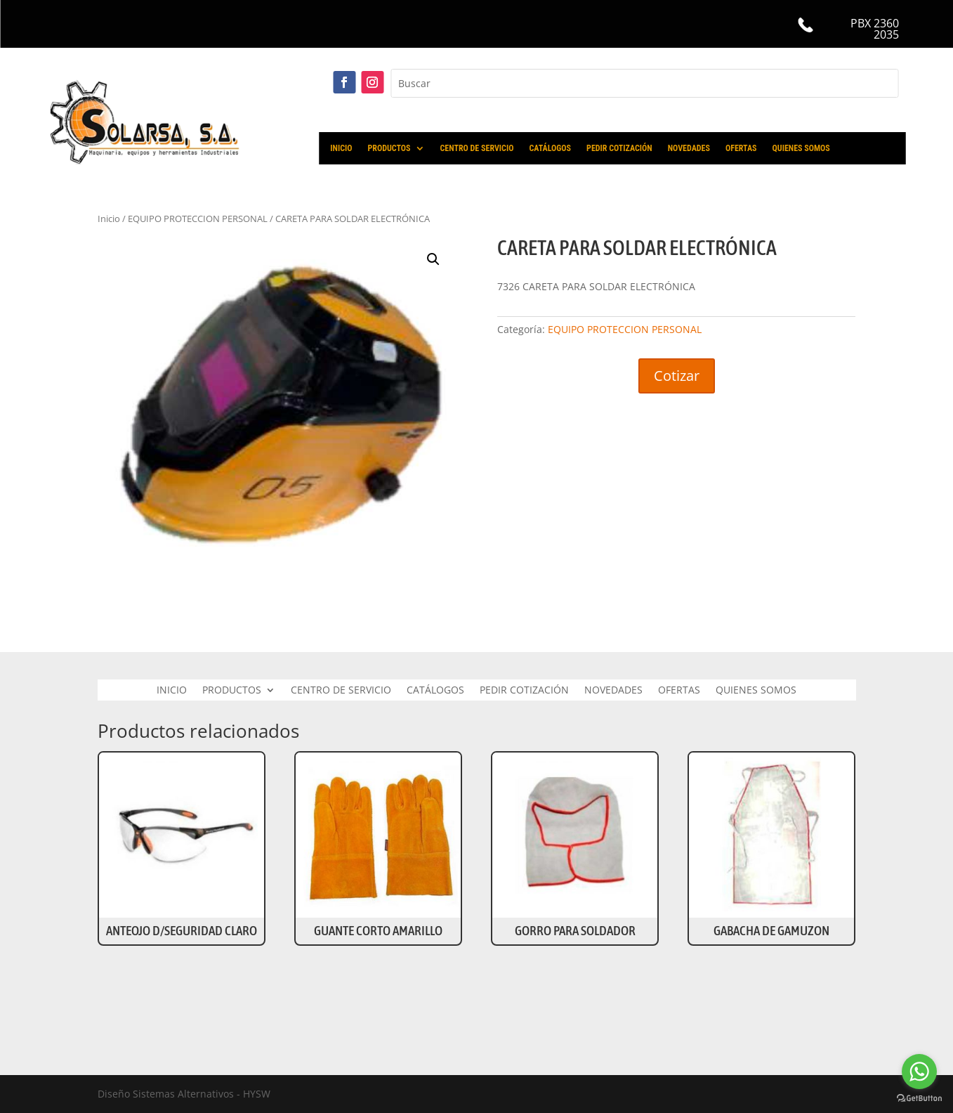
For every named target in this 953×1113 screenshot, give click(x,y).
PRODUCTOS (388, 148)
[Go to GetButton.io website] (919, 1098)
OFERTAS (741, 148)
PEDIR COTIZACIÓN (619, 148)
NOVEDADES (689, 148)
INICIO (341, 148)
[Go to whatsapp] (919, 1071)
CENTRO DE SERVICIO (477, 148)
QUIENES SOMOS (801, 148)
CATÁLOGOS (550, 148)
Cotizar (676, 375)
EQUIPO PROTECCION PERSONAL (625, 329)
